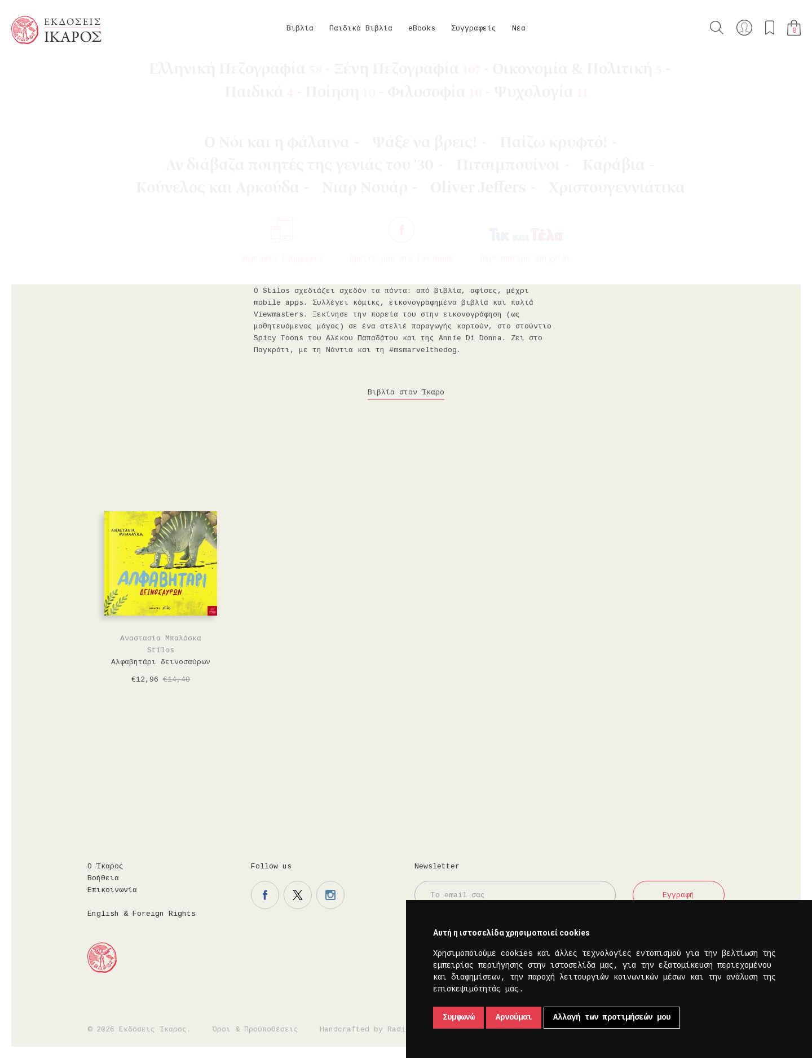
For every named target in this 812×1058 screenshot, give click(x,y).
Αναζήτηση (716, 28)
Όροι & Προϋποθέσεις (255, 1029)
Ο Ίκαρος (105, 866)
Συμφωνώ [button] (458, 1017)
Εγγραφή (678, 895)
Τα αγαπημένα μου (769, 28)
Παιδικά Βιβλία (360, 28)
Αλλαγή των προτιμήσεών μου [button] (611, 1017)
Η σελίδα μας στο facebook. (265, 895)
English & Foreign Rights (141, 914)
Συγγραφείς (473, 28)
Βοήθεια (103, 878)
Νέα (519, 28)
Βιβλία (300, 28)
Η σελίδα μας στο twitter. (298, 895)
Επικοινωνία (112, 890)
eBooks (421, 28)
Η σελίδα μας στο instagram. (330, 895)
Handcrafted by (367, 1029)
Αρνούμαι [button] (514, 1017)
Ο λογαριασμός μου (744, 28)
